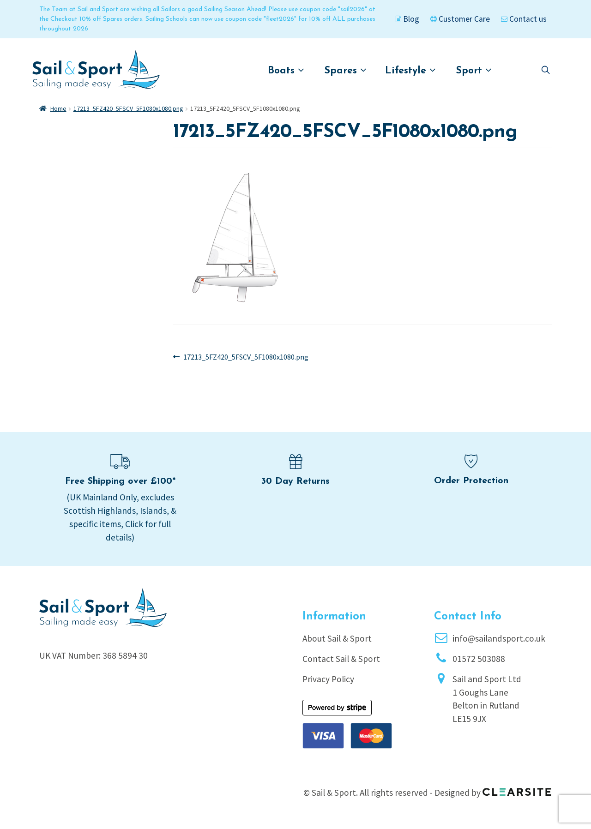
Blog (407, 19)
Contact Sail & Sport (341, 658)
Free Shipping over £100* (120, 481)
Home (58, 108)
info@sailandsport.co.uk (498, 638)
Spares (346, 70)
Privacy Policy (328, 679)
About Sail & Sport (337, 638)
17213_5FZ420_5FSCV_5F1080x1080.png (128, 108)
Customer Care (460, 19)
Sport (474, 70)
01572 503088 (478, 658)
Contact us (524, 19)
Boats (286, 70)
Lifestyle (410, 70)
